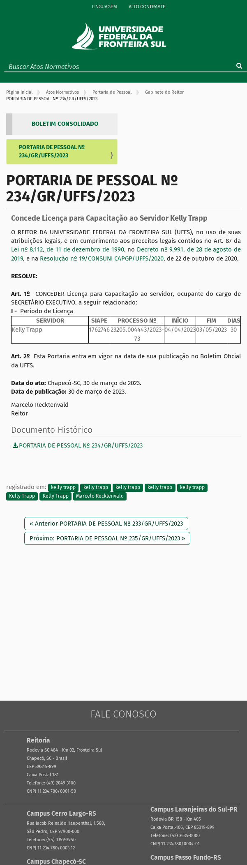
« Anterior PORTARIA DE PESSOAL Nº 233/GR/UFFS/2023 (106, 523)
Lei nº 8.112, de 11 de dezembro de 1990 (67, 249)
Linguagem (104, 7)
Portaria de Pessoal (112, 92)
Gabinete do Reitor (164, 92)
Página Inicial (19, 92)
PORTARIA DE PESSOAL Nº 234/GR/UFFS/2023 (52, 151)
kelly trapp (63, 487)
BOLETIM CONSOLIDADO (65, 123)
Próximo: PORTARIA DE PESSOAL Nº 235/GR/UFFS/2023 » (107, 538)
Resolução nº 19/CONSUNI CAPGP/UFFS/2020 (102, 258)
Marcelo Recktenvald (100, 496)
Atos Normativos (62, 92)
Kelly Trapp (22, 496)
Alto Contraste (147, 7)
